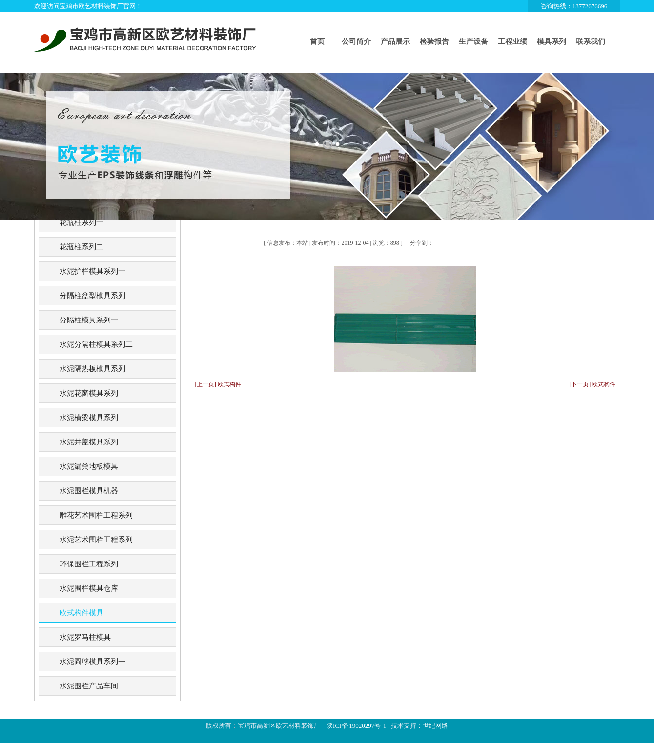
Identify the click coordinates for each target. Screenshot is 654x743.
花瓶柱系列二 (81, 247)
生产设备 (473, 41)
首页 (317, 41)
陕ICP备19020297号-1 (356, 725)
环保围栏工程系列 (89, 564)
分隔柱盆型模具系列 (92, 296)
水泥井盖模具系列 (89, 442)
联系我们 (590, 41)
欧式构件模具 (81, 613)
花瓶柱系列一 (81, 222)
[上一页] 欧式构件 (218, 384)
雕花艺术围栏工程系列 (96, 515)
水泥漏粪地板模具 (89, 466)
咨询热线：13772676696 (574, 6)
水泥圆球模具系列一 (92, 661)
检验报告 (434, 41)
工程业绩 (512, 41)
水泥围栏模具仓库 (89, 588)
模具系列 (551, 41)
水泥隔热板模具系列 (92, 369)
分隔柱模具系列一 (89, 320)
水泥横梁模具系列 (89, 418)
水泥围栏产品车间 (89, 686)
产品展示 (395, 41)
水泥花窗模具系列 (89, 393)
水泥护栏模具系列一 (92, 271)
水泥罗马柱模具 (85, 637)
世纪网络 (435, 725)
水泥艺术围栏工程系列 (96, 539)
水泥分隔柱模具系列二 (96, 344)
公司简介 (356, 41)
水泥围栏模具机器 (89, 491)
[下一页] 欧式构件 (592, 384)
